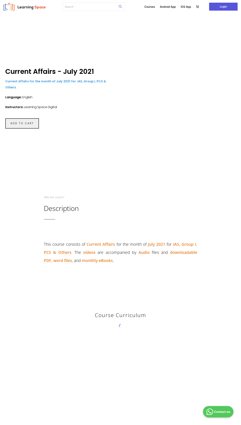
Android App (168, 6)
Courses (149, 6)
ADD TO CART (22, 123)
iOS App (186, 6)
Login (223, 6)
